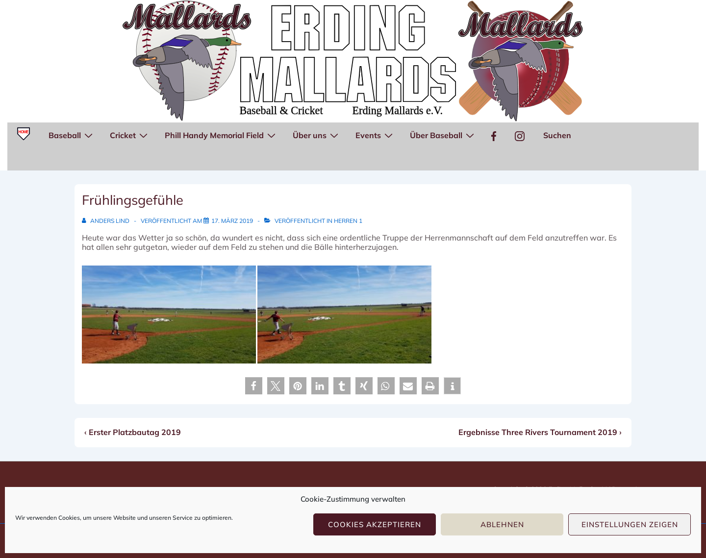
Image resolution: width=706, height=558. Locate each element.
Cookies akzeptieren (374, 524)
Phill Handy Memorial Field (221, 135)
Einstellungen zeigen (629, 524)
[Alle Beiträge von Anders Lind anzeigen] (106, 220)
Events (375, 135)
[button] (253, 385)
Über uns (317, 135)
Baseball (72, 135)
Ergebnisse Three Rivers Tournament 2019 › (540, 432)
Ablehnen (502, 524)
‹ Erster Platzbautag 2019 (132, 432)
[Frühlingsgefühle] (232, 220)
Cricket (130, 135)
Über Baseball (443, 135)
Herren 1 (348, 220)
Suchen (557, 135)
